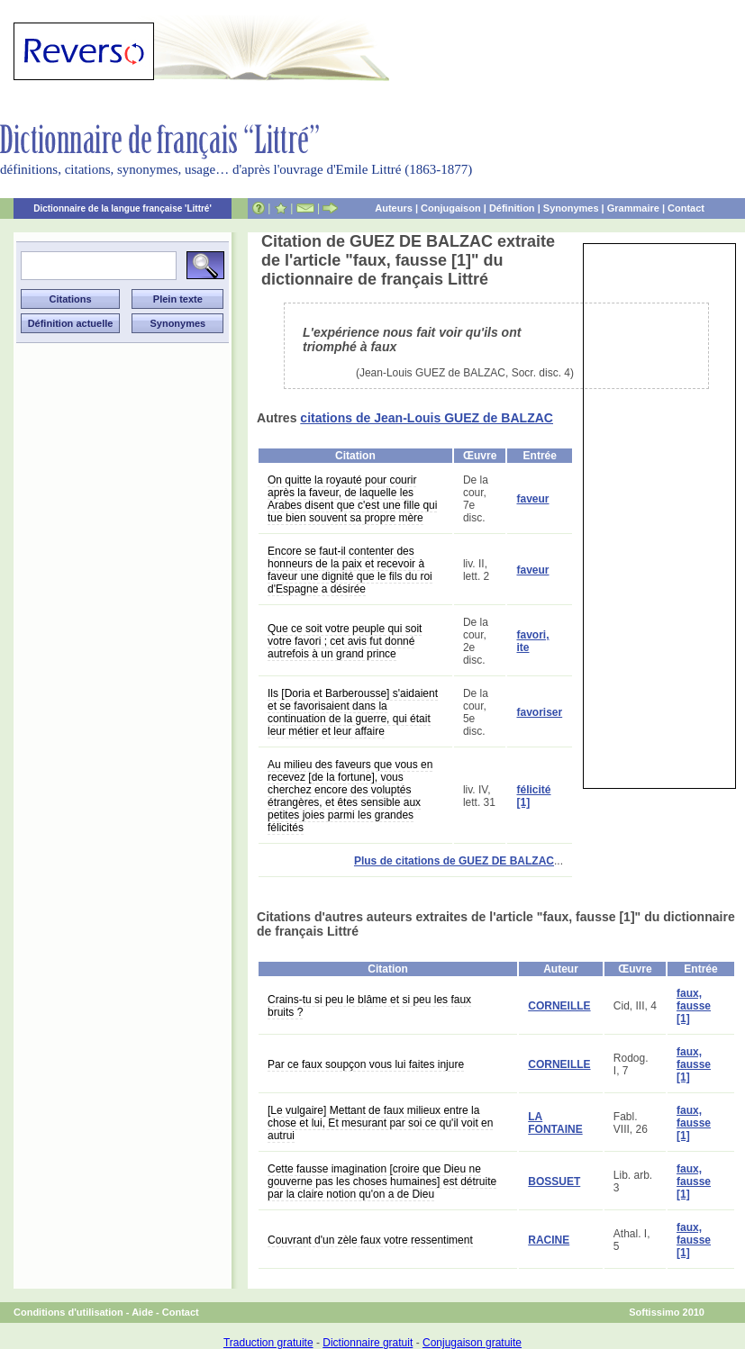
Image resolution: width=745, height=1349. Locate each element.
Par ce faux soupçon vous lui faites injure (366, 1064)
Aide (142, 1312)
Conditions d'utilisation (68, 1312)
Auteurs (394, 208)
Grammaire (633, 208)
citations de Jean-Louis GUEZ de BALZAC (426, 418)
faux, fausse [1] (694, 1006)
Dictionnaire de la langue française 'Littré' (122, 208)
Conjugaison (451, 208)
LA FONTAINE (555, 1123)
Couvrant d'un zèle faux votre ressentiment (370, 1240)
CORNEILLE (559, 1006)
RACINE (548, 1240)
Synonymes (571, 208)
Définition (512, 208)
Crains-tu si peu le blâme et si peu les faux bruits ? (369, 1006)
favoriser (539, 712)
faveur (532, 499)
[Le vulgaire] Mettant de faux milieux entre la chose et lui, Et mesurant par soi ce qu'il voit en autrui (380, 1123)
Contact (686, 208)
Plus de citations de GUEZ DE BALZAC (454, 861)
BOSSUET (554, 1181)
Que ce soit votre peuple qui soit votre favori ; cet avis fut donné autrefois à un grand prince (345, 641)
